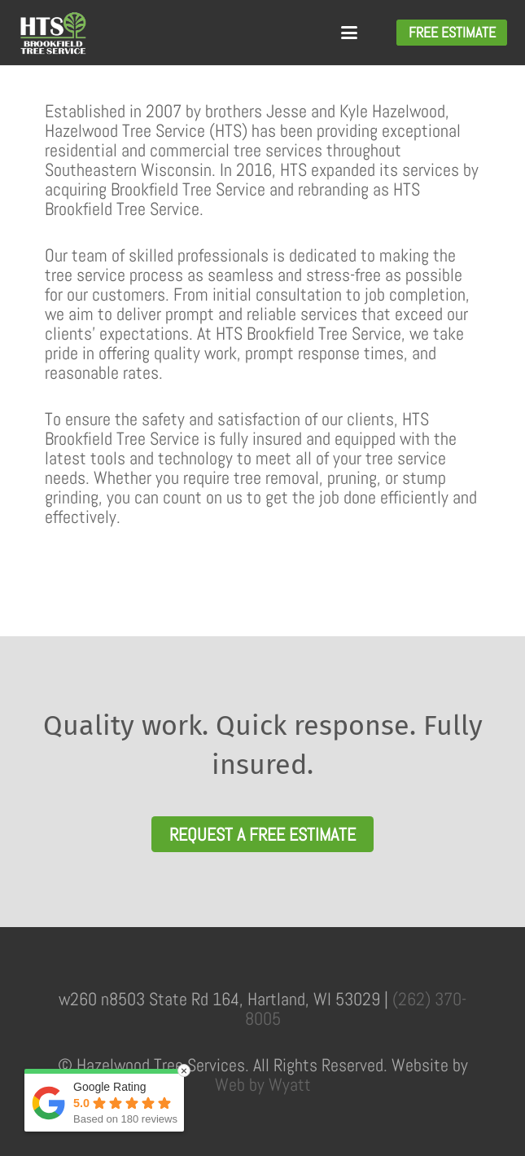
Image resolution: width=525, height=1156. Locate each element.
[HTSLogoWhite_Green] (53, 33)
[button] (348, 32)
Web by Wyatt (263, 1084)
